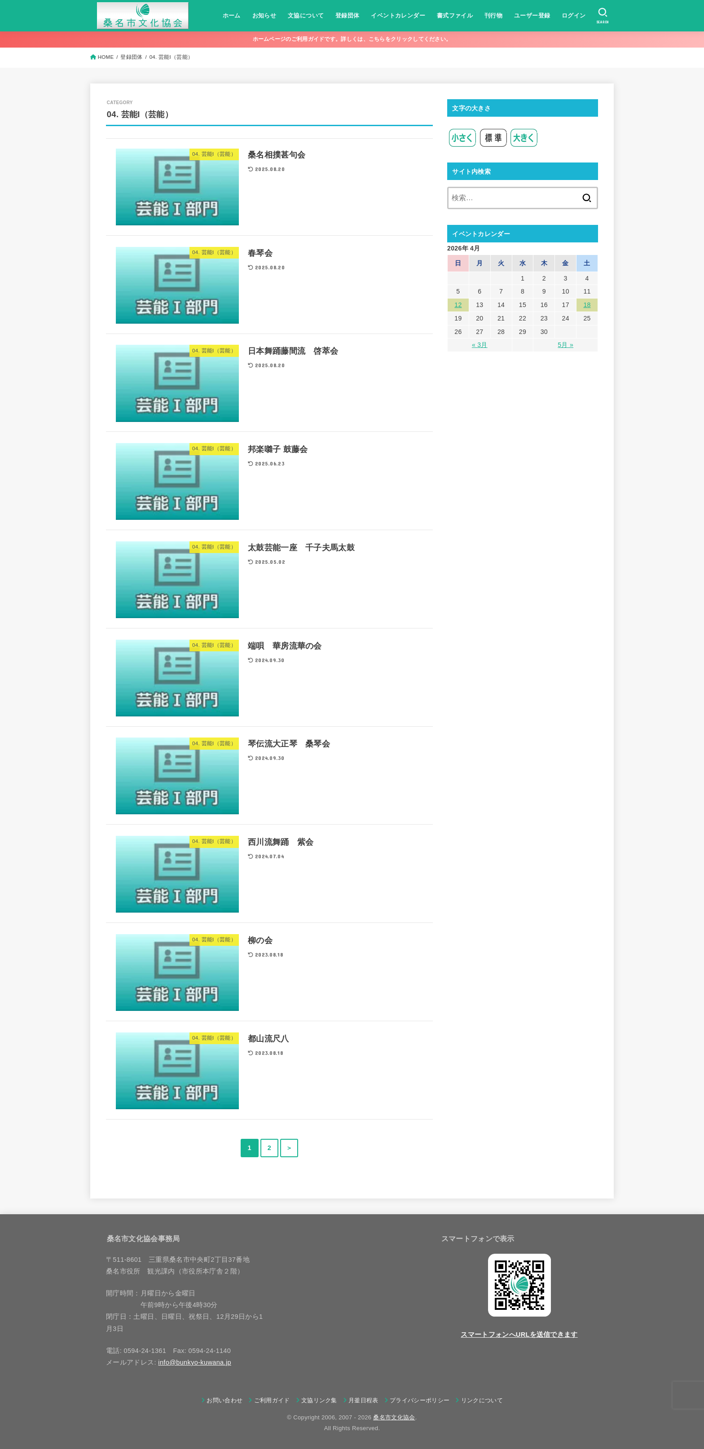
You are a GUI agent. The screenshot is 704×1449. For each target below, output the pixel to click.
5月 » (565, 344)
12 (458, 304)
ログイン (574, 15)
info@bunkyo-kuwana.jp (194, 1362)
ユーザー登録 (532, 15)
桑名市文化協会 (394, 1417)
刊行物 (493, 15)
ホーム (232, 15)
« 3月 (480, 344)
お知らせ (264, 15)
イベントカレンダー (398, 15)
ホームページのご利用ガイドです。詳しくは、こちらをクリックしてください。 (352, 39)
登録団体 (347, 15)
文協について (306, 15)
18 (586, 304)
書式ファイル (455, 15)
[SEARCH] (603, 15)
